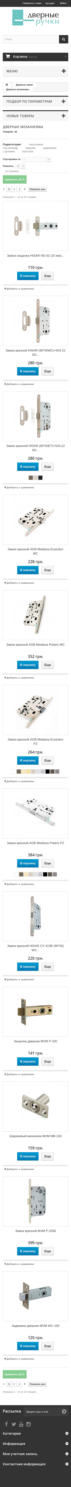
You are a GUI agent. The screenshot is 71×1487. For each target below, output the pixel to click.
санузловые (36, 144)
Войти (63, 3)
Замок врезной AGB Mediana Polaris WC (35, 644)
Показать (8, 166)
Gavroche (27, 151)
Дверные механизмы (17, 89)
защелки (30, 147)
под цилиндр (10, 147)
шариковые (50, 147)
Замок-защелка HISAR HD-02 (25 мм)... (35, 255)
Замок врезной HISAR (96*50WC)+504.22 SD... (35, 353)
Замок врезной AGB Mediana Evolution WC (35, 551)
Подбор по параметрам (29, 101)
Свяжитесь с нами (32, 3)
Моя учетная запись (20, 1454)
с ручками (9, 151)
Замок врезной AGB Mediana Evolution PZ (35, 742)
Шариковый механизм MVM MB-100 (35, 1136)
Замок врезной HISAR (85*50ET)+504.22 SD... (35, 448)
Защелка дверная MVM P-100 (35, 1041)
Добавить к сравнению (20, 288)
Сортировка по (11, 159)
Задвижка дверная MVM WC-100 (35, 1326)
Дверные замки (24, 85)
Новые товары (20, 116)
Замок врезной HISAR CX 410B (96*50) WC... (35, 948)
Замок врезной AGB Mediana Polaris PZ (35, 843)
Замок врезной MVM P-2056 (35, 1231)
